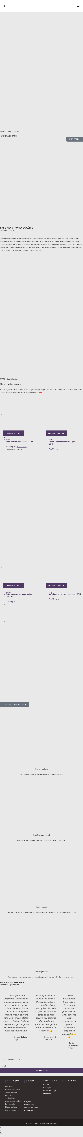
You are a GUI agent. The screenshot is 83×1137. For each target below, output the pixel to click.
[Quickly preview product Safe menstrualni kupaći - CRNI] (6, 437)
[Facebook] (62, 1086)
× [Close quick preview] (0, 1127)
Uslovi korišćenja (49, 1091)
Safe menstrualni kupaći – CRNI (19, 442)
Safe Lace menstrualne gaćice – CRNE (65, 594)
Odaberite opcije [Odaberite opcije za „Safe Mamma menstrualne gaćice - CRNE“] (56, 433)
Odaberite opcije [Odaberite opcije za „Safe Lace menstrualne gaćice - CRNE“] (56, 585)
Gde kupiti (47, 1088)
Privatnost (47, 1094)
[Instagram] (62, 1092)
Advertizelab (52, 1123)
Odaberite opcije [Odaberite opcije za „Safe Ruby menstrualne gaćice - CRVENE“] (13, 585)
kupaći (8, 439)
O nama (46, 1085)
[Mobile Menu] (78, 6)
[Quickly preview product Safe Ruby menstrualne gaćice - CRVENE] (6, 590)
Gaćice (51, 439)
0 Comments (29, 1111)
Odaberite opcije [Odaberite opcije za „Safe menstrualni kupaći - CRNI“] (13, 433)
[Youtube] (62, 1097)
